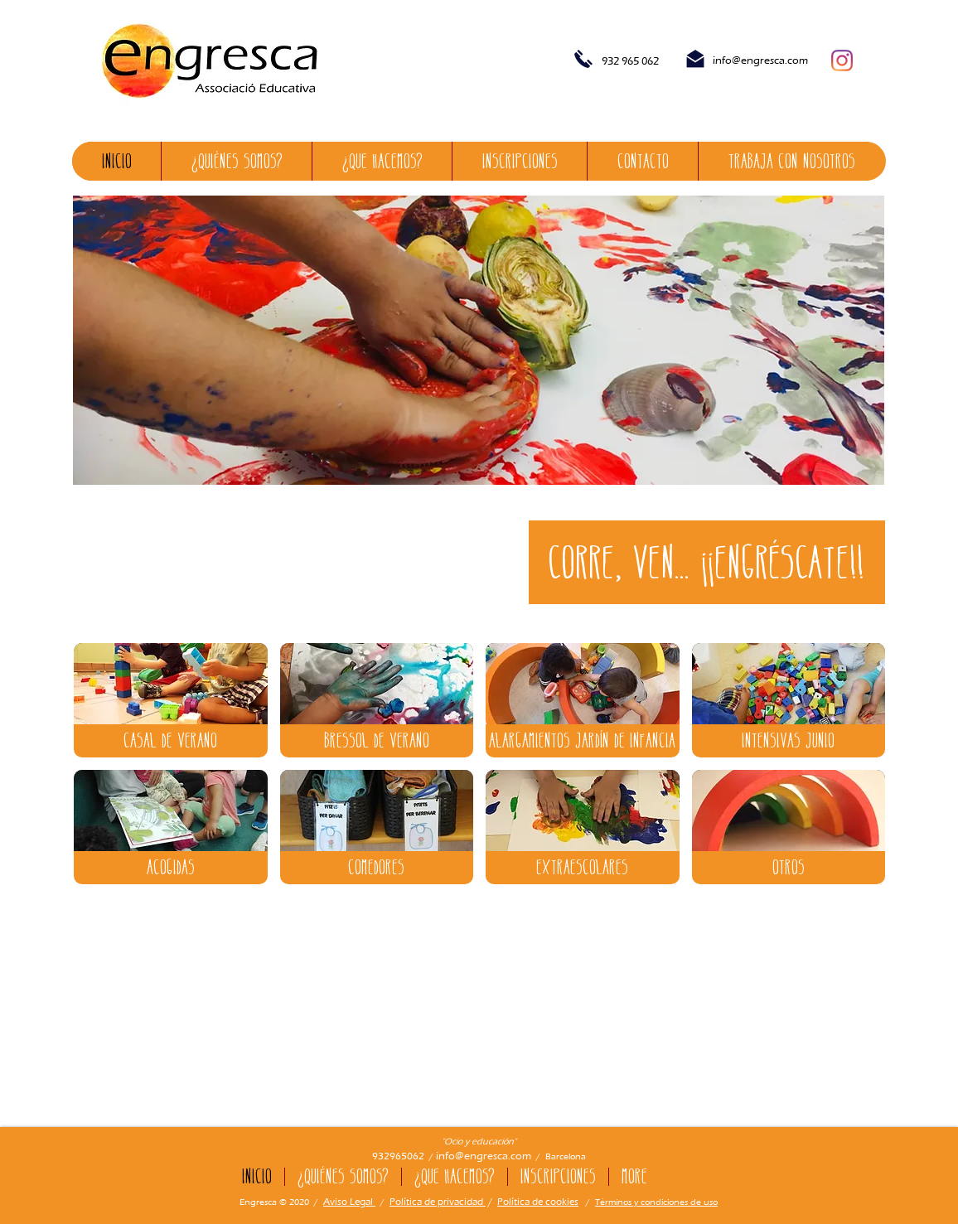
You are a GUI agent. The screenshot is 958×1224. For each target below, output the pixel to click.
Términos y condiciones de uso (656, 1201)
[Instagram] (842, 60)
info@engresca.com (760, 60)
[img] (171, 700)
